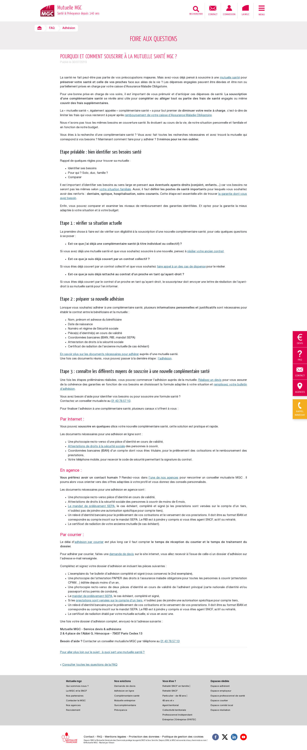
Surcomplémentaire (125, 705)
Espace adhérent (220, 686)
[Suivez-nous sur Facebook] (215, 738)
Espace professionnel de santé (228, 696)
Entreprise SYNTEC (185, 720)
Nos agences (73, 705)
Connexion (229, 10)
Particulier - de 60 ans (174, 696)
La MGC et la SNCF (76, 691)
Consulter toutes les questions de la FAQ (88, 664)
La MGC (245, 10)
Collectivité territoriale (174, 710)
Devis (300, 339)
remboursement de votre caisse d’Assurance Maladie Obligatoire (168, 115)
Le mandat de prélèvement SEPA (91, 506)
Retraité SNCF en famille (176, 686)
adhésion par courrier (89, 542)
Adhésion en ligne (124, 691)
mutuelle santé (230, 77)
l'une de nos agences (163, 477)
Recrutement (73, 710)
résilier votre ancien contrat (205, 251)
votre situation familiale (115, 189)
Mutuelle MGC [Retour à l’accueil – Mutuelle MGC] (78, 10)
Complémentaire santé (126, 696)
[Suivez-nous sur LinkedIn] (234, 738)
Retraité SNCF (170, 691)
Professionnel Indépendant (177, 715)
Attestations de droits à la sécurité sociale (96, 446)
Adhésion (68, 28)
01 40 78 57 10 (120, 401)
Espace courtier (219, 701)
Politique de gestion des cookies (182, 737)
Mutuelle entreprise (124, 701)
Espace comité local (222, 705)
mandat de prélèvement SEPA (92, 596)
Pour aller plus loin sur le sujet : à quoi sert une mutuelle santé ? (102, 652)
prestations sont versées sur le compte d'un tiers (109, 600)
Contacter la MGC (76, 701)
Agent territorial (170, 705)
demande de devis (121, 554)
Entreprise (168, 720)
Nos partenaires (74, 696)
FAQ (52, 28)
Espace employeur (221, 691)
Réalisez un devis (210, 380)
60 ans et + (168, 701)
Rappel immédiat (300, 409)
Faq (300, 355)
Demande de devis (124, 686)
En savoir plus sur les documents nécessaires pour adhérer (99, 354)
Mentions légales (115, 737)
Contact (213, 10)
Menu (262, 10)
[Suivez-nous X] (225, 738)
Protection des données (144, 737)
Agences (300, 388)
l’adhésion (165, 358)
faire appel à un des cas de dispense (181, 266)
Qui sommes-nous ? (77, 686)
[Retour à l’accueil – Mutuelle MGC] (47, 10)
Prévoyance (120, 710)
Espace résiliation (220, 710)
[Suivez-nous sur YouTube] (243, 738)
